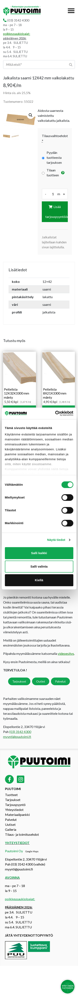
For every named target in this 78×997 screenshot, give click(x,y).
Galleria (10, 829)
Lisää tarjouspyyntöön (56, 212)
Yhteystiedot (14, 810)
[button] (30, 115)
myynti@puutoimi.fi (17, 737)
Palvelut (60, 681)
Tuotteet (11, 795)
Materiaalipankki (17, 814)
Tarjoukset (19, 681)
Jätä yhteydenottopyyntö (29, 935)
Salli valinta (39, 566)
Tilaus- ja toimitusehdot (22, 834)
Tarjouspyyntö (15, 805)
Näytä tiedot (56, 540)
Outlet (40, 681)
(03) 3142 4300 (18, 20)
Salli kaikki (39, 553)
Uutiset (10, 824)
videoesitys (66, 653)
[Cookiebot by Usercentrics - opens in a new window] (55, 413)
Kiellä (39, 580)
